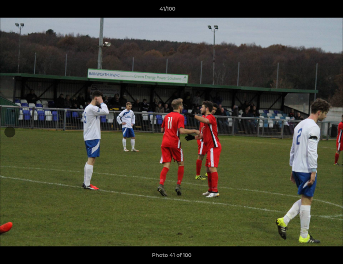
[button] (312, 10)
